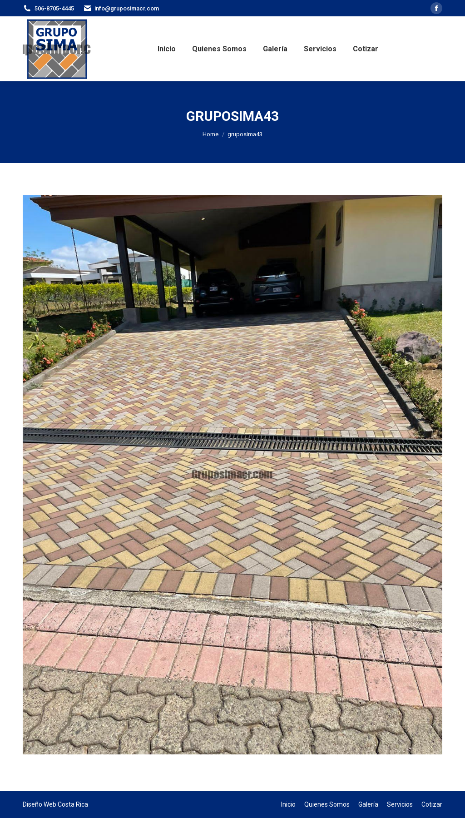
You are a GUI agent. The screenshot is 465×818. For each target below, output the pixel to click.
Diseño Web (39, 804)
